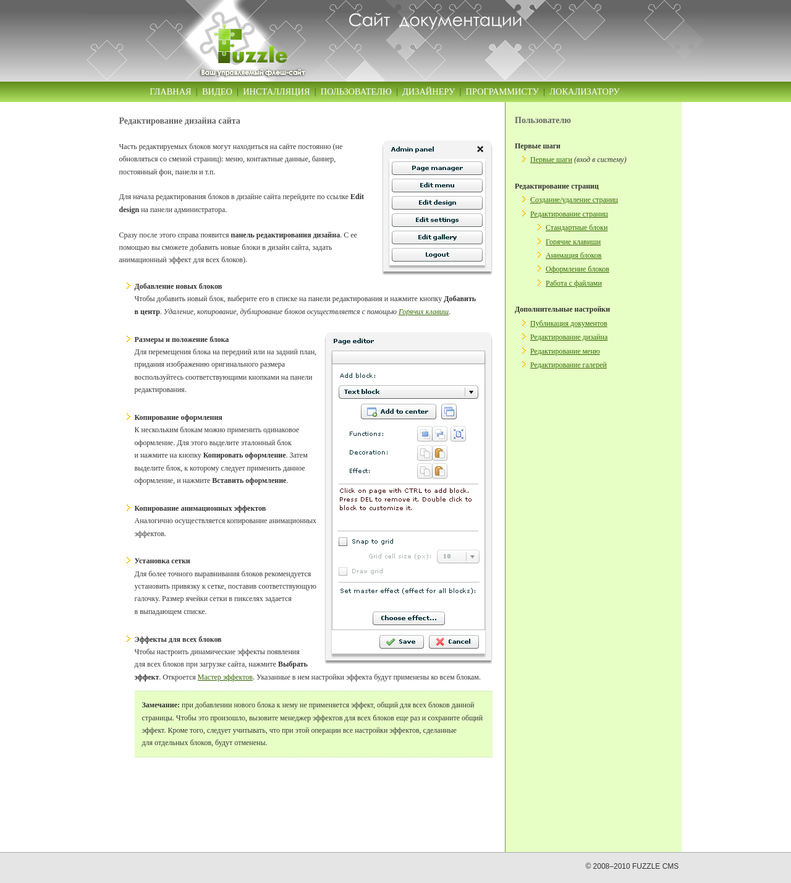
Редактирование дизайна (568, 337)
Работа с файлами (574, 283)
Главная (170, 91)
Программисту (502, 91)
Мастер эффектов (225, 677)
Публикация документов (568, 323)
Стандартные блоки (576, 227)
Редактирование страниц (569, 214)
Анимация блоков (573, 255)
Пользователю (356, 91)
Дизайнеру (428, 91)
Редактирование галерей (568, 364)
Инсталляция (276, 91)
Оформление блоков (577, 269)
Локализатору (584, 91)
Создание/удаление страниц (574, 199)
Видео (217, 91)
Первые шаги (551, 159)
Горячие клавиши (573, 241)
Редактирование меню (565, 351)
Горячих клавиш (424, 311)
